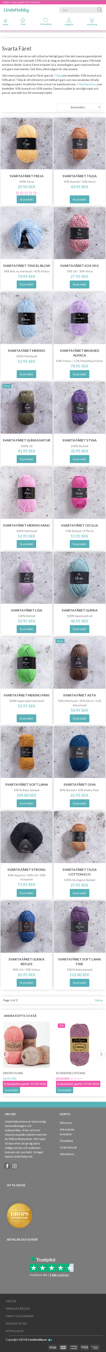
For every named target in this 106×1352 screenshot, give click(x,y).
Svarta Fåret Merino (26, 351)
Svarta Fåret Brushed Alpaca (79, 353)
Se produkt (11, 1090)
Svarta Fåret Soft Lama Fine (79, 961)
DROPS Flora (13, 1073)
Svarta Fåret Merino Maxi (26, 525)
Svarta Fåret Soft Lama (26, 784)
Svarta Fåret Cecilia (79, 525)
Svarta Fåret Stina (79, 440)
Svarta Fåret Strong (26, 870)
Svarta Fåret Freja (26, 176)
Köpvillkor (14, 1331)
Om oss (11, 1301)
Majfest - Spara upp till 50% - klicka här (21, 2)
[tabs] (92, 22)
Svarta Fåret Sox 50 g (79, 266)
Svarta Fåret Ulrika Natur (26, 440)
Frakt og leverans (20, 1316)
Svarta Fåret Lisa (26, 610)
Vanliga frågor (18, 1308)
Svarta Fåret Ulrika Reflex (26, 961)
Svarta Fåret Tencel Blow (26, 266)
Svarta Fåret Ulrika (79, 610)
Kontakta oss (16, 1323)
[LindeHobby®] (16, 9)
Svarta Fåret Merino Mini (26, 695)
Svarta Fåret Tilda (80, 176)
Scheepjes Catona (70, 1073)
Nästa (99, 1000)
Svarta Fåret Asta (79, 695)
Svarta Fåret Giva (80, 784)
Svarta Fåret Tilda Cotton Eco (80, 872)
